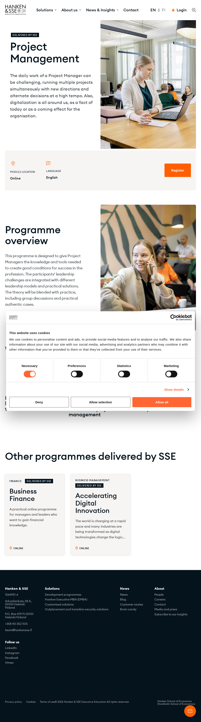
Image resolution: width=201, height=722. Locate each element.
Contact (130, 10)
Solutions (52, 589)
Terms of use (47, 701)
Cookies (31, 701)
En (153, 10)
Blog (123, 599)
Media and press (165, 609)
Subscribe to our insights (171, 614)
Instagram (12, 653)
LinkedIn (11, 648)
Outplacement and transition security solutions (76, 609)
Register (177, 170)
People (159, 594)
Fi (164, 10)
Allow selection (100, 402)
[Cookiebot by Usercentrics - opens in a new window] (173, 317)
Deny (39, 402)
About (159, 589)
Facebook (11, 658)
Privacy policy (13, 701)
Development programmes (63, 594)
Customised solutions (59, 604)
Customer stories (131, 604)
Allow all (161, 402)
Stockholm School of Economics (176, 703)
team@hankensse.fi (18, 630)
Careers (160, 599)
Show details (174, 389)
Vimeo (9, 662)
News (124, 589)
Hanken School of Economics (174, 701)
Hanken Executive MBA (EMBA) (66, 599)
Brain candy (128, 609)
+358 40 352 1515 (16, 624)
